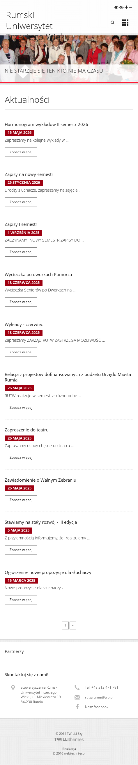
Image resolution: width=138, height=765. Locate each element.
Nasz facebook (96, 706)
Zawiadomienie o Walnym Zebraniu (40, 480)
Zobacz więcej (21, 152)
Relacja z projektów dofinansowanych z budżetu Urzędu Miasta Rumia (68, 377)
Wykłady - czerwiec (24, 324)
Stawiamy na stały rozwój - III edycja (41, 522)
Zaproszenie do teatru (27, 430)
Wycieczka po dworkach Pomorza (38, 274)
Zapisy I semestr (21, 224)
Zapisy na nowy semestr (29, 174)
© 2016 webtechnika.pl (69, 753)
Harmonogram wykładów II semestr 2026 (46, 124)
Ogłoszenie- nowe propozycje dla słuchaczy (48, 572)
